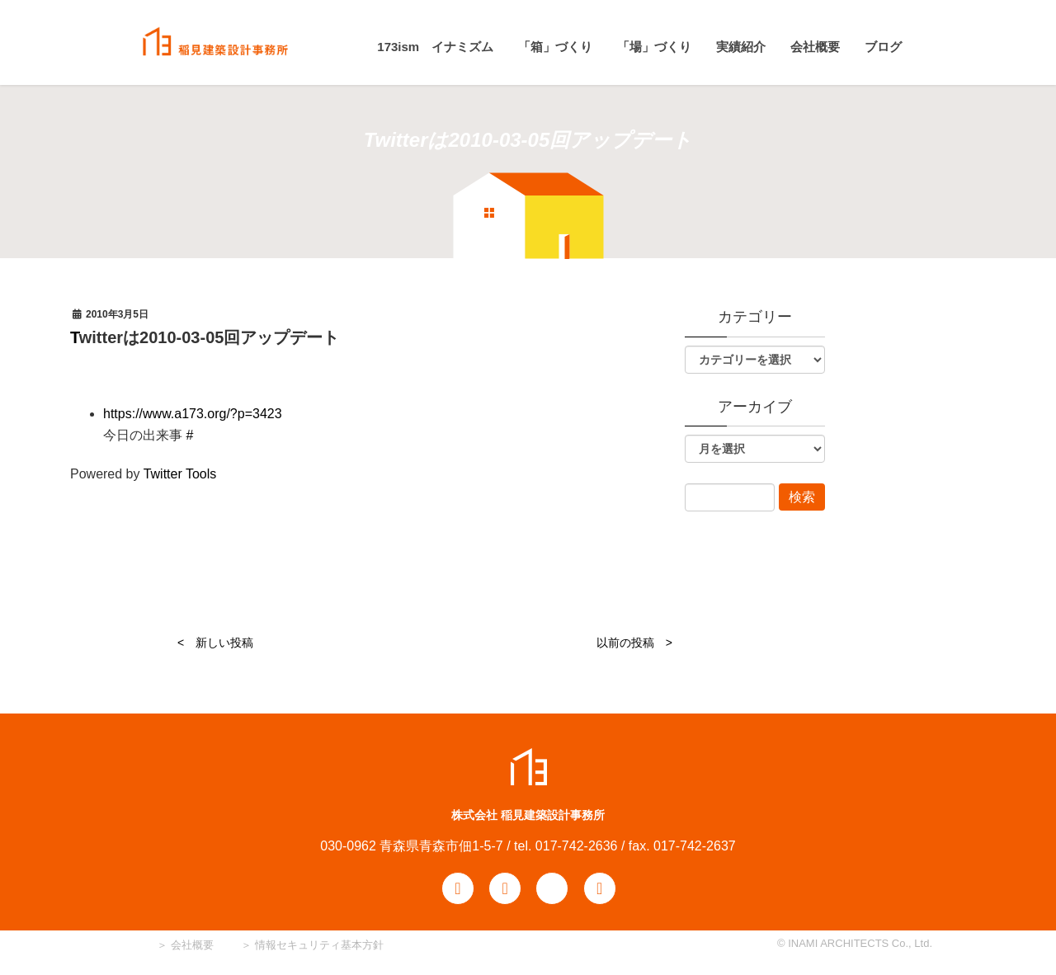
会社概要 (190, 945)
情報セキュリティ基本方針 (319, 945)
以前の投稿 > (634, 642)
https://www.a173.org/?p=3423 (192, 414)
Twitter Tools (180, 474)
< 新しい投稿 (215, 642)
